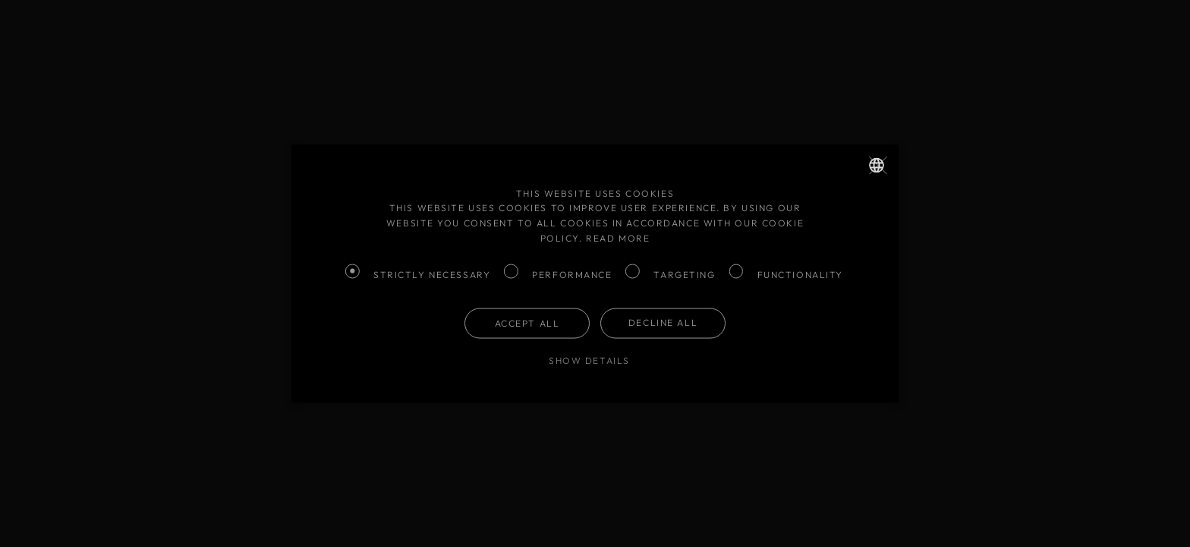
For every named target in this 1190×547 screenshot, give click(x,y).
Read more (618, 237)
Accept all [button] (527, 322)
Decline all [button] (662, 321)
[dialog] (595, 273)
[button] (595, 360)
